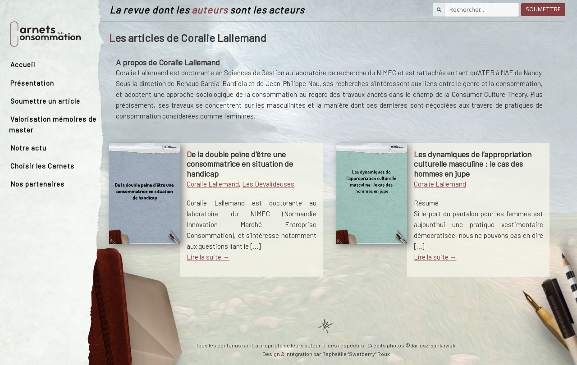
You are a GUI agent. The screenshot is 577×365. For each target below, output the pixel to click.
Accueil (22, 64)
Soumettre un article (45, 101)
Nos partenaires (37, 184)
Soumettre (543, 9)
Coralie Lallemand (213, 184)
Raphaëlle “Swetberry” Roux (356, 354)
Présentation (32, 83)
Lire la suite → (208, 257)
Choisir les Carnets (42, 166)
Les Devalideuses (268, 184)
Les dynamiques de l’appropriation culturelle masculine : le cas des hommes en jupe (472, 163)
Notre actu (28, 148)
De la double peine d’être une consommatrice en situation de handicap (240, 163)
